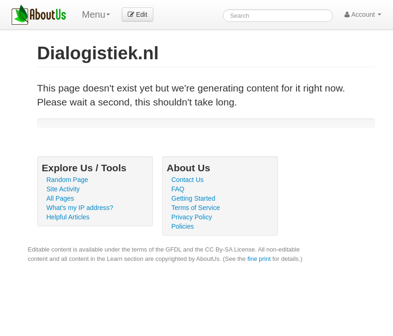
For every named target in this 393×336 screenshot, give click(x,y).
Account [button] (363, 14)
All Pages (60, 198)
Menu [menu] (96, 14)
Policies (183, 226)
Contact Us (188, 179)
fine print (259, 258)
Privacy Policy (192, 217)
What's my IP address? (80, 207)
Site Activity (63, 189)
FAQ (178, 189)
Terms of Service (196, 207)
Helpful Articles (68, 217)
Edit (137, 14)
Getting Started (193, 198)
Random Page (68, 179)
